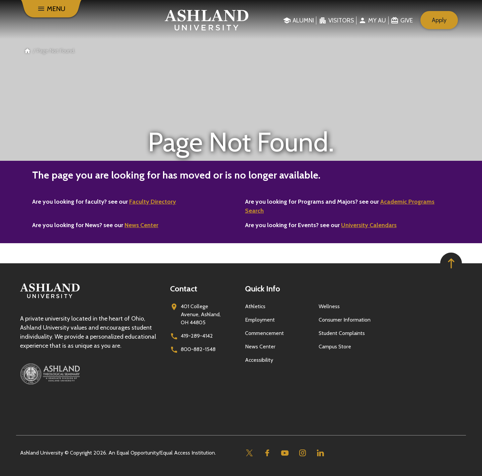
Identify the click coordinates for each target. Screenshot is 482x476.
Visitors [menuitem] (341, 20)
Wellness (329, 306)
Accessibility (259, 360)
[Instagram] (302, 453)
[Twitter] (249, 453)
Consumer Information (345, 320)
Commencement (264, 333)
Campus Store (335, 346)
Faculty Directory (152, 201)
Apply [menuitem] (439, 20)
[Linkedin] (320, 453)
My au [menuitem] (377, 20)
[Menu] (51, 8)
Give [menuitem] (406, 20)
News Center (141, 225)
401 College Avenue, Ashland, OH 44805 (201, 314)
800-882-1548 (198, 349)
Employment (260, 320)
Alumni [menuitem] (303, 20)
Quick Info (262, 288)
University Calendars (369, 225)
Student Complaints (342, 333)
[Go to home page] (206, 20)
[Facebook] (267, 453)
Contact (183, 288)
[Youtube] (284, 453)
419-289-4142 (197, 336)
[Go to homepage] (50, 298)
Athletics (255, 306)
